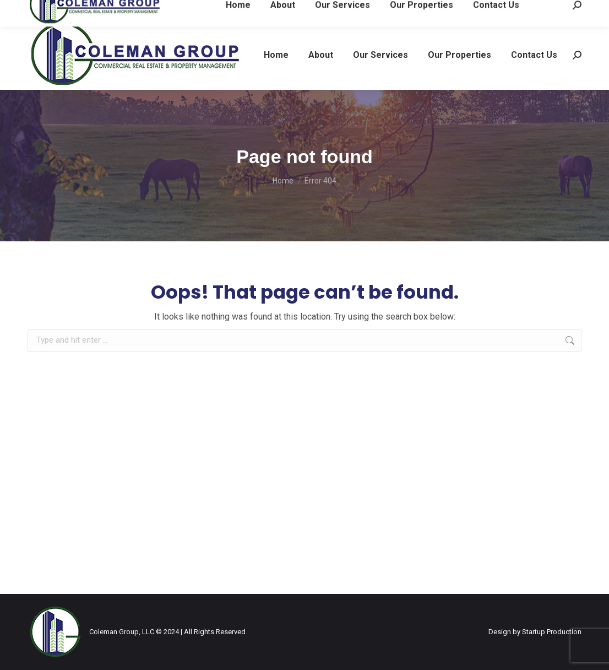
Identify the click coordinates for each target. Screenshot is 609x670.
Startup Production (551, 632)
